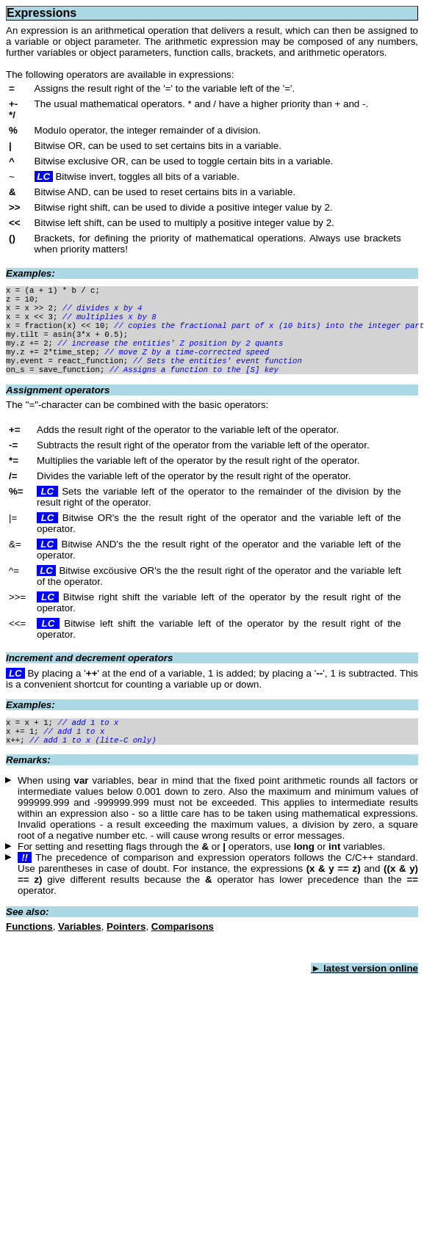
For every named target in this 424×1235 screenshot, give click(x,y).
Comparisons (182, 945)
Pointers (126, 945)
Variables (79, 945)
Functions (29, 945)
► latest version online (364, 987)
